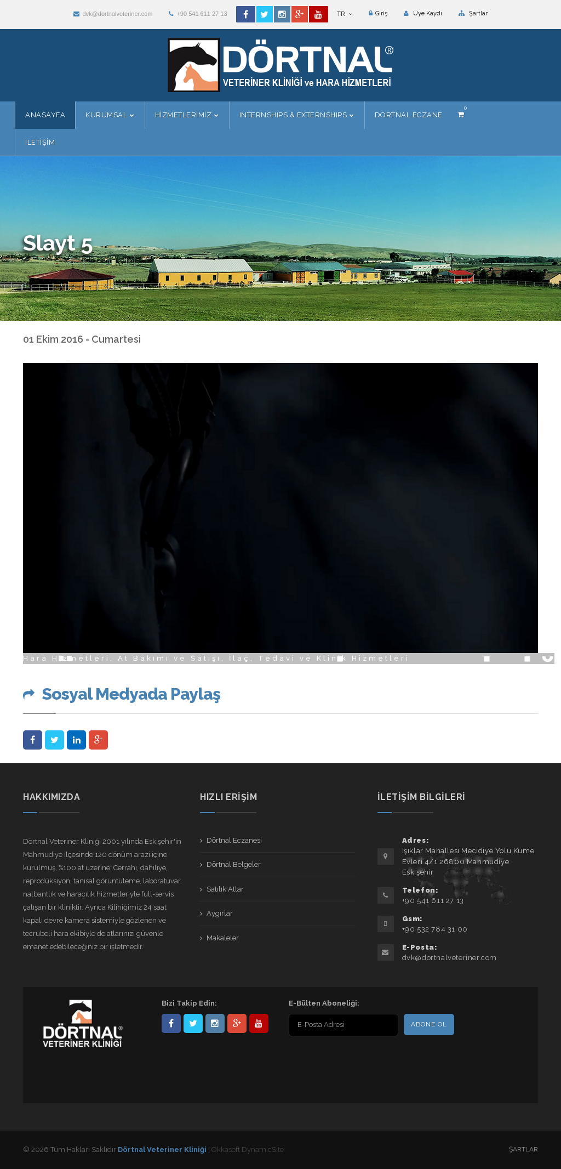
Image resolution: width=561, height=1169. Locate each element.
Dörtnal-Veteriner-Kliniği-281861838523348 (171, 1023)
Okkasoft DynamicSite (247, 1149)
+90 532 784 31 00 (435, 929)
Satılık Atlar (225, 889)
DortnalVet (193, 1023)
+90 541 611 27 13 (198, 13)
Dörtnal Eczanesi (234, 840)
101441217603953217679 (237, 1023)
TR (344, 14)
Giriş (378, 13)
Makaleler (223, 938)
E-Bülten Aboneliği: (324, 1003)
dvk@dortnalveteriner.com (112, 13)
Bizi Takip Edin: (189, 1003)
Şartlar (473, 13)
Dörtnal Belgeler (234, 864)
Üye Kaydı (423, 13)
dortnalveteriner (215, 1023)
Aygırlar (220, 913)
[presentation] (359, 1060)
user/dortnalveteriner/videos (258, 1023)
